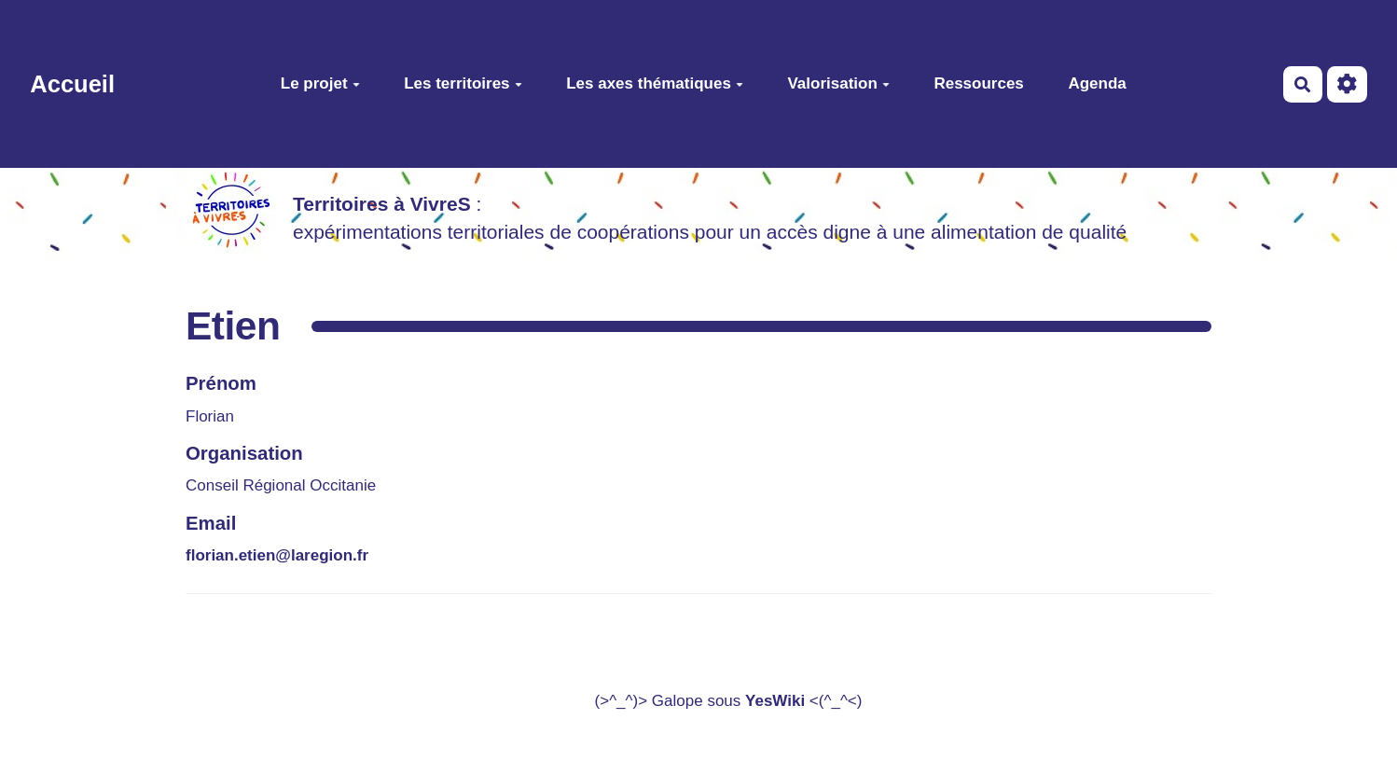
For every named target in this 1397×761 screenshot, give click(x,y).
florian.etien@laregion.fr (277, 555)
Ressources (978, 83)
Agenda (1097, 83)
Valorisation (838, 83)
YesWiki (775, 701)
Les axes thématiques (654, 83)
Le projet (320, 83)
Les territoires (462, 83)
